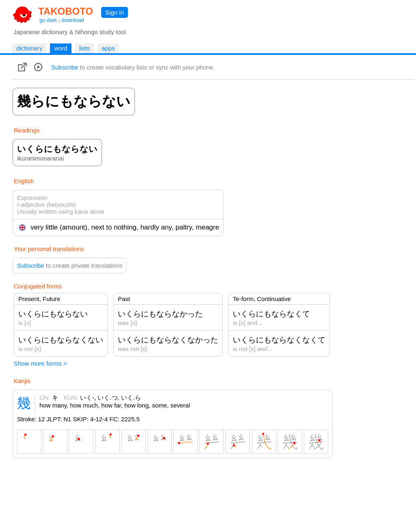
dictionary (29, 48)
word (60, 48)
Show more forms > (40, 363)
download (72, 20)
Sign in (114, 12)
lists (84, 48)
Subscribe (64, 67)
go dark (48, 20)
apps (108, 48)
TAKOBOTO (65, 11)
